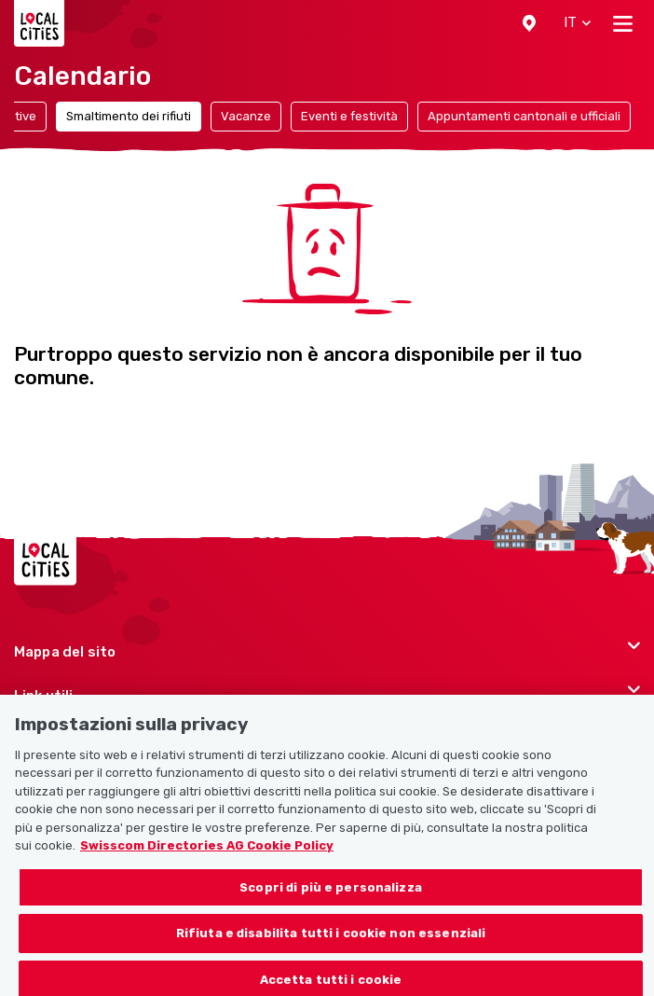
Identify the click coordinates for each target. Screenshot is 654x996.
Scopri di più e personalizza (330, 899)
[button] (529, 23)
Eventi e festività (349, 116)
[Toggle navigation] (623, 23)
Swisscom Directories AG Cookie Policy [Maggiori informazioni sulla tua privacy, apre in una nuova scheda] (207, 858)
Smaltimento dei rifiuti (128, 116)
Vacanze (246, 116)
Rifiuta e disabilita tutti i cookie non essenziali (331, 946)
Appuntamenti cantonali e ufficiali (524, 116)
